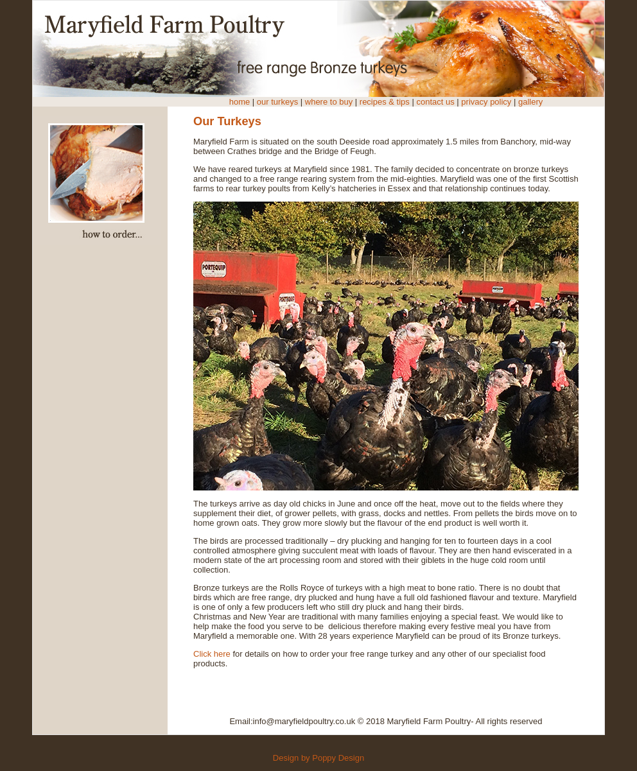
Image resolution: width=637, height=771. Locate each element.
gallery (529, 102)
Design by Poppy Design (318, 758)
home (239, 102)
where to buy (330, 102)
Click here (212, 654)
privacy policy (486, 102)
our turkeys (277, 102)
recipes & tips (385, 102)
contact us (436, 102)
